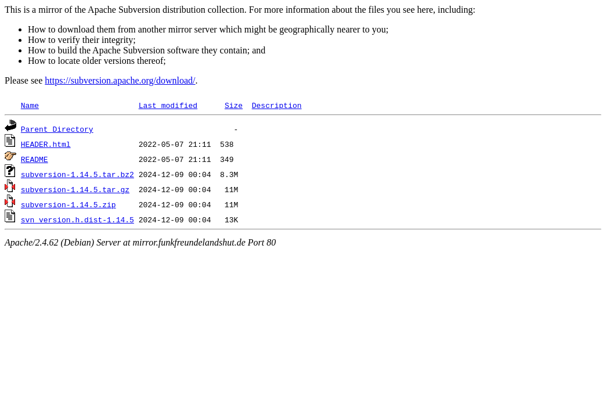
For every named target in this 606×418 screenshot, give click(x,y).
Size (234, 105)
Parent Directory (57, 129)
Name (30, 105)
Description (277, 105)
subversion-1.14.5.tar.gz (75, 189)
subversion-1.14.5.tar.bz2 (77, 174)
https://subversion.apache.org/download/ (120, 80)
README (34, 159)
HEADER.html (46, 144)
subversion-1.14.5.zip (68, 204)
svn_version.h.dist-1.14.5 (77, 219)
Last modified (168, 105)
